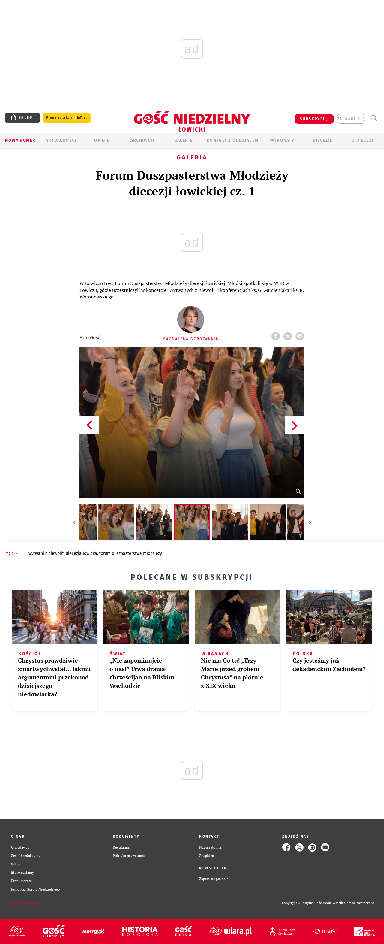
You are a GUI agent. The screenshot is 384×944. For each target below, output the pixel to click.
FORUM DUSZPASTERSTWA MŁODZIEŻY (130, 553)
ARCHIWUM (142, 140)
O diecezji (363, 140)
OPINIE (101, 140)
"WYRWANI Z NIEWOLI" (45, 553)
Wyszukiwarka (373, 118)
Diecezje (322, 140)
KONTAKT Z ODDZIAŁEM (233, 140)
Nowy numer (20, 140)
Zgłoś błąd (25, 903)
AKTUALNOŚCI (61, 140)
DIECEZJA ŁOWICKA (81, 553)
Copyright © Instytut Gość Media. (307, 903)
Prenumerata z (67, 117)
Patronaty (282, 140)
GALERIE (183, 140)
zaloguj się (351, 119)
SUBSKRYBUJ (314, 119)
